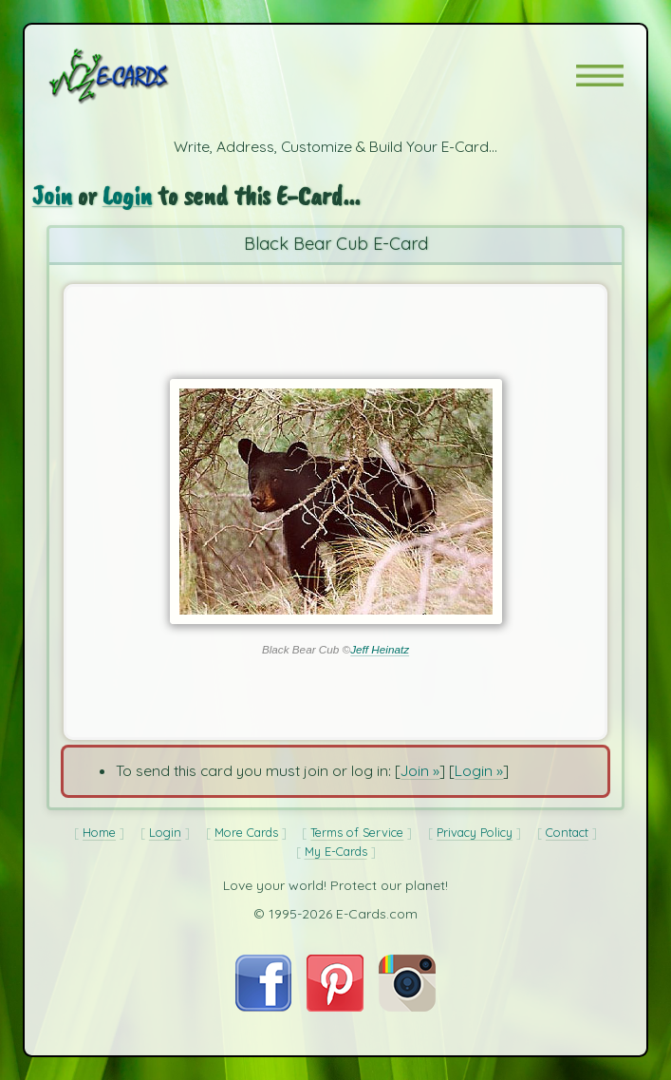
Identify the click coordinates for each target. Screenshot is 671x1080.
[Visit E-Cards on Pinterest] (335, 1005)
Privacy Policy (475, 832)
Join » (420, 770)
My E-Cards (336, 851)
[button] (600, 75)
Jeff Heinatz (379, 649)
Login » (479, 770)
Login (127, 195)
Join (52, 195)
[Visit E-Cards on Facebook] (263, 1005)
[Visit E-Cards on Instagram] (407, 1005)
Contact (567, 832)
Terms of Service (356, 832)
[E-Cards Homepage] (142, 75)
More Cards (246, 832)
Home (99, 832)
